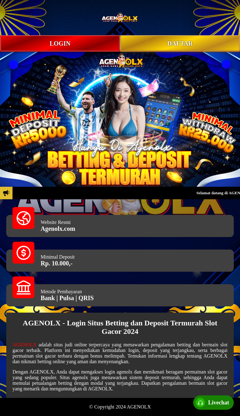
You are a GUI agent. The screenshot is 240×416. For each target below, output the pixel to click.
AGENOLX (24, 344)
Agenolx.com (58, 228)
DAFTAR (180, 43)
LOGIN (60, 43)
